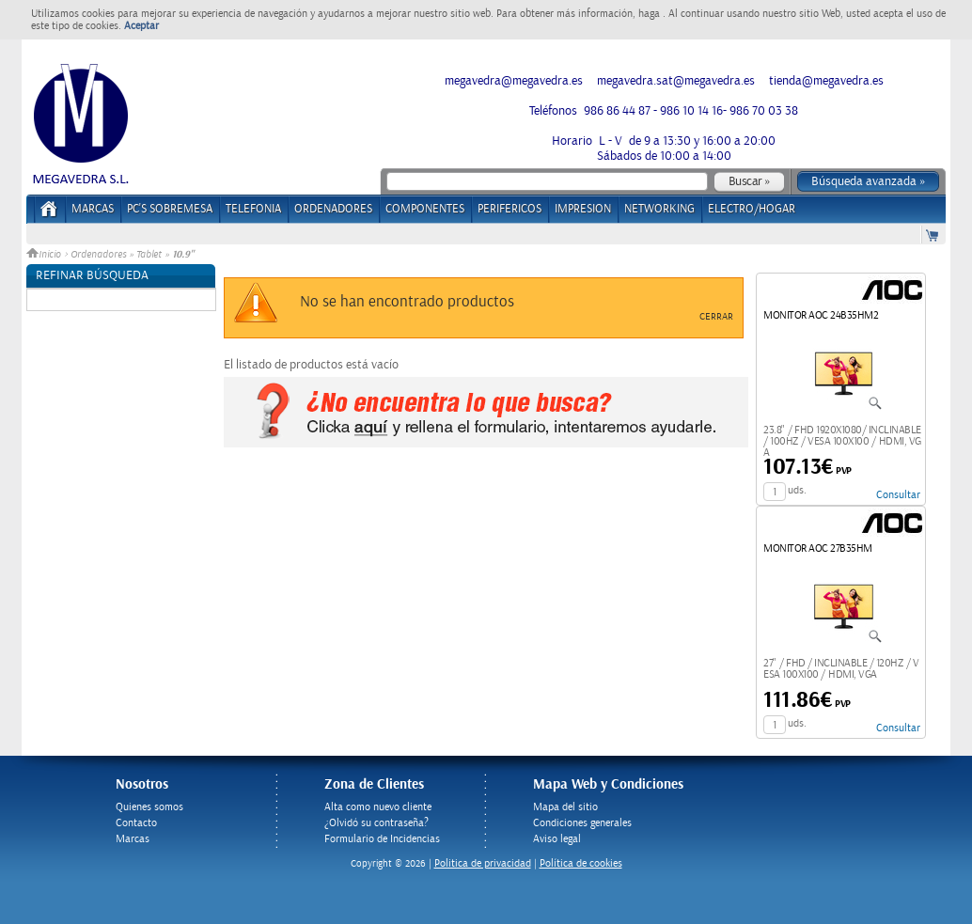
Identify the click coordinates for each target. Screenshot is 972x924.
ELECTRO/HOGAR (751, 209)
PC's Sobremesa (169, 209)
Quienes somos (149, 807)
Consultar (898, 495)
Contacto (136, 823)
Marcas (92, 209)
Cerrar (716, 316)
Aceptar (141, 26)
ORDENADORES (333, 209)
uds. (797, 490)
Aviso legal (557, 839)
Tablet (149, 254)
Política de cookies (581, 863)
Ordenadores (98, 254)
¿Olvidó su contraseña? (376, 823)
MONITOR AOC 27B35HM (817, 548)
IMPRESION (583, 209)
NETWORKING (659, 209)
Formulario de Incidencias (382, 839)
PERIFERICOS (509, 209)
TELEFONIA (253, 209)
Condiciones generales (582, 823)
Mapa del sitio (565, 807)
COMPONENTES (424, 209)
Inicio (45, 254)
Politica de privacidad (482, 863)
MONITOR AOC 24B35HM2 (820, 315)
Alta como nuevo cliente (377, 807)
